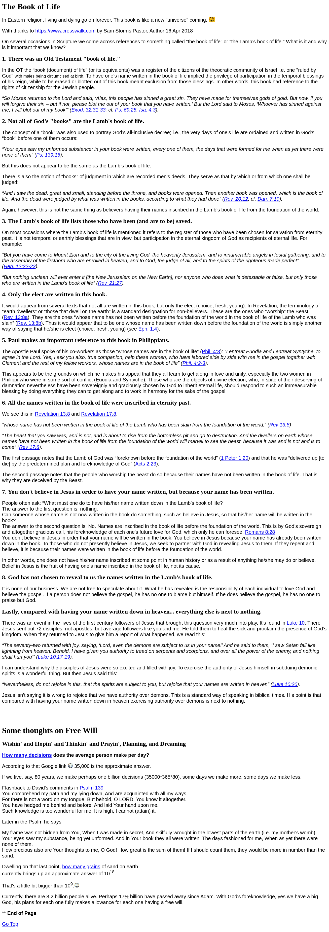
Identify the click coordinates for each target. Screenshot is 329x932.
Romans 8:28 (260, 532)
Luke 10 (296, 623)
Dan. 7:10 (268, 199)
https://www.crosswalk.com (65, 30)
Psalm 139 (91, 788)
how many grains (81, 866)
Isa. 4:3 (147, 110)
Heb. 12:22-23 (20, 266)
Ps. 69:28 (125, 110)
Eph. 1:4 (147, 329)
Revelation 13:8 (52, 414)
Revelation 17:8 (98, 414)
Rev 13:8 (279, 424)
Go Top (10, 924)
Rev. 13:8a (16, 317)
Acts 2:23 (145, 464)
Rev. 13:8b (29, 323)
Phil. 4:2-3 (193, 363)
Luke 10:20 (284, 684)
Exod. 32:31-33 (88, 110)
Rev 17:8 (29, 447)
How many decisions (27, 755)
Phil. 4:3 (211, 351)
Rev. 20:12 (236, 199)
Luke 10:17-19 (54, 657)
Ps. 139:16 (48, 155)
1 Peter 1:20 (234, 458)
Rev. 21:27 (110, 283)
